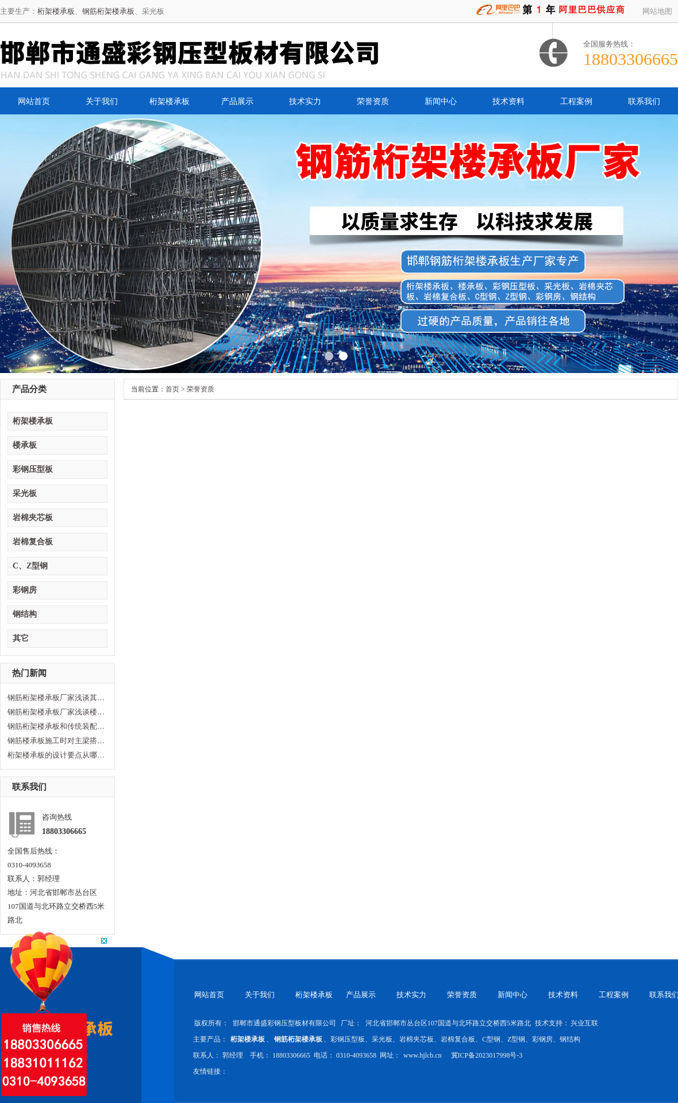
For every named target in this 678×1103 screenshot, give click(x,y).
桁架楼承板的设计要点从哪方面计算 (56, 755)
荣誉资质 (373, 101)
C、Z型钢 (30, 566)
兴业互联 (584, 1023)
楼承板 (25, 445)
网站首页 (34, 101)
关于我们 (102, 101)
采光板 (25, 493)
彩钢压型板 (33, 469)
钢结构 (25, 614)
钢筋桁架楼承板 (108, 11)
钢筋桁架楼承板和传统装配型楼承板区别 (56, 726)
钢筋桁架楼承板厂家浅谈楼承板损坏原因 (56, 712)
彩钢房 (25, 590)
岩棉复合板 (33, 541)
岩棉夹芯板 (33, 517)
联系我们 (644, 101)
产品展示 (237, 101)
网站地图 (657, 11)
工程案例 (576, 101)
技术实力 (305, 101)
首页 (172, 389)
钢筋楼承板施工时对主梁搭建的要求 (56, 740)
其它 (21, 638)
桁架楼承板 (56, 11)
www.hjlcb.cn (423, 1055)
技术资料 (508, 101)
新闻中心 (441, 101)
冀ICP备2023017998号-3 (487, 1055)
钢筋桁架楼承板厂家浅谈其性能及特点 (56, 697)
